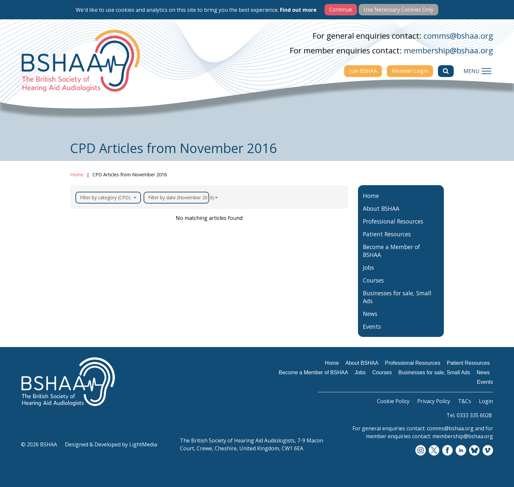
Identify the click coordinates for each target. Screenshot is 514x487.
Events (372, 334)
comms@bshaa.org (458, 35)
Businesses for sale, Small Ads (397, 304)
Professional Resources (393, 229)
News (370, 321)
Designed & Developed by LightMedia (111, 444)
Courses (373, 288)
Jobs (368, 275)
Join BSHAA (363, 70)
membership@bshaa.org (448, 50)
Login (486, 401)
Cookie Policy (393, 401)
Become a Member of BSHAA (391, 258)
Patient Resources (387, 241)
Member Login (410, 70)
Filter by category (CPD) (108, 197)
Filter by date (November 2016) (178, 197)
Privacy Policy (433, 401)
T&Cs (464, 401)
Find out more (298, 9)
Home (77, 174)
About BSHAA (381, 216)
